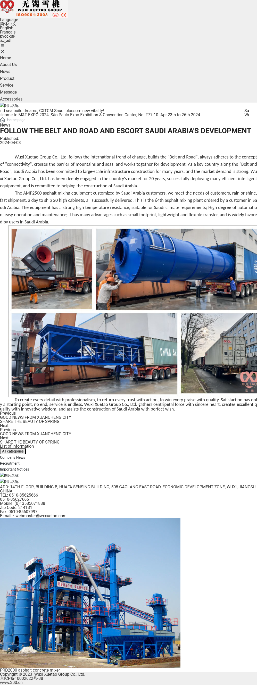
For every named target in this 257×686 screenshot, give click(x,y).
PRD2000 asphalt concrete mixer (30, 669)
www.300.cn (11, 682)
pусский (7, 36)
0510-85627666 (14, 498)
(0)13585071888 (29, 502)
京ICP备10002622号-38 (21, 677)
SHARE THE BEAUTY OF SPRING (30, 421)
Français (8, 32)
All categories (13, 451)
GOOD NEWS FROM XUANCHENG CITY (35, 417)
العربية (5, 40)
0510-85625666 (23, 494)
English (6, 28)
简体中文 (8, 23)
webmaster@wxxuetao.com (41, 515)
